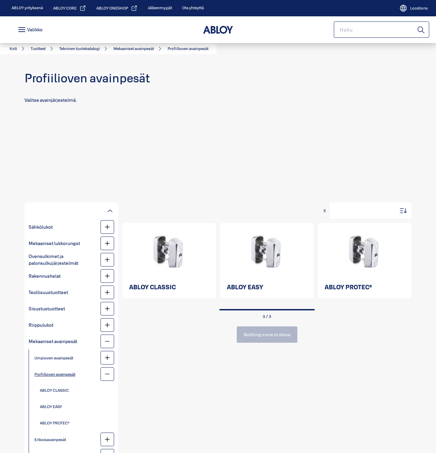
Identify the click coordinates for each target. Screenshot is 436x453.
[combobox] (381, 29)
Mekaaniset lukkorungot (54, 243)
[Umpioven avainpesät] (107, 358)
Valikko (35, 30)
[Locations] (413, 8)
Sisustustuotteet (47, 309)
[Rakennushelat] (107, 276)
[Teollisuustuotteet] (107, 292)
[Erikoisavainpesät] (107, 439)
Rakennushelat (45, 276)
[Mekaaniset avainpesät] (107, 341)
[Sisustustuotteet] (107, 309)
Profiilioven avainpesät (54, 374)
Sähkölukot (41, 227)
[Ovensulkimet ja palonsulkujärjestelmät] (107, 259)
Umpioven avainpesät (53, 357)
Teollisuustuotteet (48, 292)
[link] (27, 8)
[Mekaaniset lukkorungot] (107, 243)
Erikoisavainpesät (50, 439)
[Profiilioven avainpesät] (107, 374)
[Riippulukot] (107, 325)
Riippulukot (41, 325)
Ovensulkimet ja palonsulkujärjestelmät (53, 259)
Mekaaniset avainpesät (53, 341)
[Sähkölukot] (107, 227)
